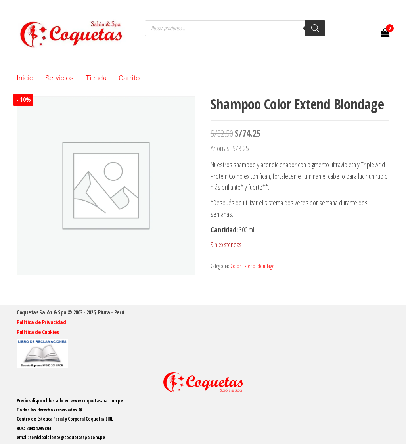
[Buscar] (315, 28)
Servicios (59, 78)
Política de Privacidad (41, 322)
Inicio (25, 78)
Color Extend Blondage (252, 266)
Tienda (96, 78)
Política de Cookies (38, 332)
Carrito (129, 78)
